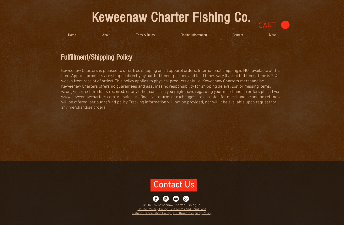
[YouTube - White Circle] (176, 199)
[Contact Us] (173, 185)
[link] (274, 25)
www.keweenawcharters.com (88, 97)
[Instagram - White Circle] (166, 199)
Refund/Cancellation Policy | (152, 213)
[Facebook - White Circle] (156, 199)
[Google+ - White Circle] (186, 199)
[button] (106, 35)
